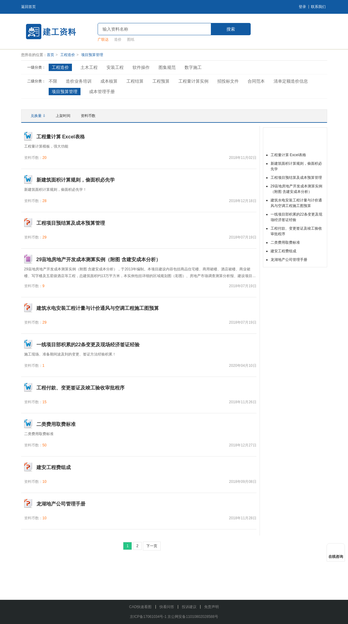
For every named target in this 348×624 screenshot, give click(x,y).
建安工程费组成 (283, 251)
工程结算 (135, 81)
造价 (118, 39)
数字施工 (193, 67)
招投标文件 (228, 81)
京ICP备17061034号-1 (148, 617)
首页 (50, 55)
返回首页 (28, 7)
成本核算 (109, 81)
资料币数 (88, 116)
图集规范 (167, 67)
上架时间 (63, 116)
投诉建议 (189, 607)
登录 (302, 7)
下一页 (151, 546)
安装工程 (115, 67)
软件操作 (141, 67)
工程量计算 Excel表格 (288, 155)
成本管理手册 (102, 91)
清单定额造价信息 (291, 81)
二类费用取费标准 (285, 242)
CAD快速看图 (140, 607)
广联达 (103, 39)
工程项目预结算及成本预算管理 (296, 177)
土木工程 (89, 67)
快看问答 (166, 607)
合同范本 (256, 81)
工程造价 (67, 55)
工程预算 (161, 81)
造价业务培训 (79, 81)
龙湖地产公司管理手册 (289, 259)
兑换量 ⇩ (38, 116)
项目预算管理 (92, 55)
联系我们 (318, 7)
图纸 (130, 39)
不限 (53, 81)
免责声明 (211, 607)
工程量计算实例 (193, 81)
